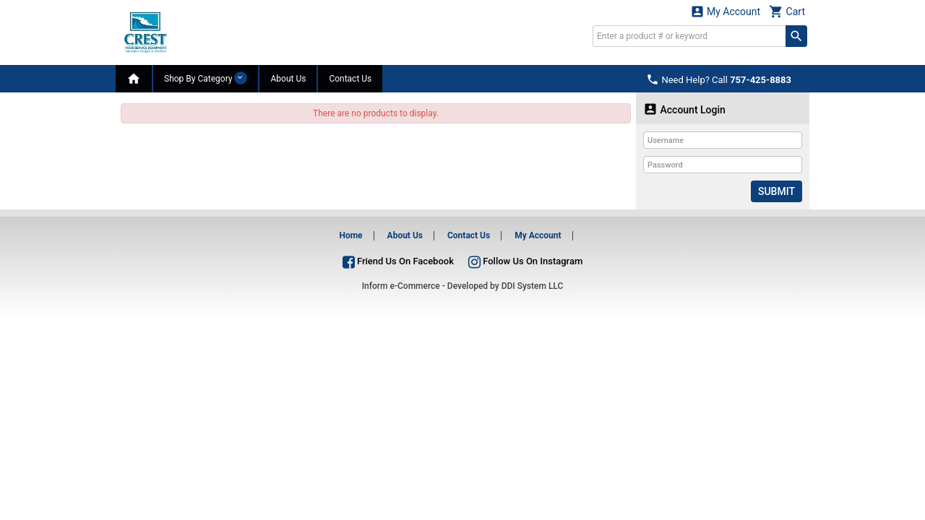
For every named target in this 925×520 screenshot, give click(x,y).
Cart (787, 11)
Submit (776, 191)
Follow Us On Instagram (525, 261)
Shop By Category (205, 78)
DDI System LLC (533, 286)
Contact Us (350, 79)
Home (350, 235)
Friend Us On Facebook (398, 261)
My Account (725, 11)
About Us (288, 79)
